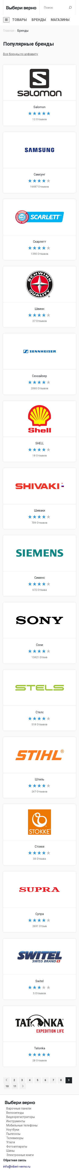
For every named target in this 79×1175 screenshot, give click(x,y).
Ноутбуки (12, 1129)
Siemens (39, 565)
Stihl (39, 767)
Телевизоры (14, 1138)
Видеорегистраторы (20, 1117)
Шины (10, 1150)
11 (14, 1086)
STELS (39, 700)
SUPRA (39, 901)
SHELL (39, 431)
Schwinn (39, 296)
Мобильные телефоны (21, 1125)
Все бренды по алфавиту (20, 54)
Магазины (60, 20)
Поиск (70, 7)
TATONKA (39, 1036)
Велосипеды (15, 1112)
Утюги (10, 1142)
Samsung (39, 162)
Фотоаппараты (16, 1146)
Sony (39, 632)
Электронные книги (20, 1155)
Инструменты (15, 1121)
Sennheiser (39, 364)
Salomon (39, 95)
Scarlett (39, 229)
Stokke (39, 834)
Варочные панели (18, 1108)
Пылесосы (13, 1134)
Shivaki (39, 498)
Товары (19, 20)
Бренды (39, 20)
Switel (39, 969)
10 (7, 1086)
